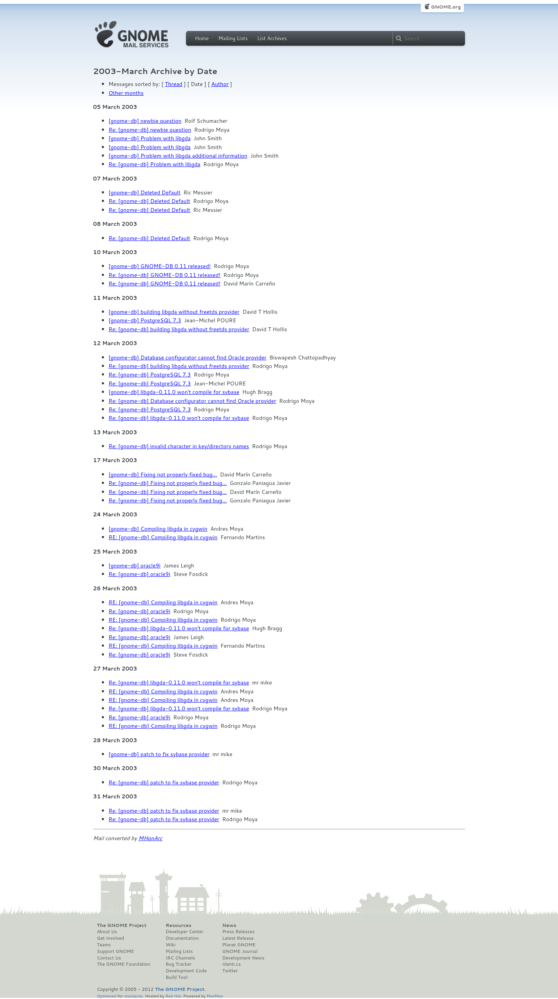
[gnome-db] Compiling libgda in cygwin (157, 529)
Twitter (230, 971)
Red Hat (173, 996)
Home (202, 38)
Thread (174, 84)
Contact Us (109, 958)
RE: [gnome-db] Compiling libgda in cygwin (162, 537)
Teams (104, 945)
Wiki (171, 945)
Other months (125, 93)
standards (133, 996)
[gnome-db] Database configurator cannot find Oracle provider (187, 357)
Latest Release (237, 938)
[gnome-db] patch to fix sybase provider (159, 754)
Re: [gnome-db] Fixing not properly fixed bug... (167, 483)
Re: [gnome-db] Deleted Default (149, 201)
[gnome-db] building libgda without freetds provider (173, 312)
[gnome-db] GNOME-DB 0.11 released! (159, 266)
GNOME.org (446, 6)
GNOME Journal (240, 951)
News (229, 925)
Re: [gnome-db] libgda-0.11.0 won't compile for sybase (178, 418)
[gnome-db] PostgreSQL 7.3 (144, 320)
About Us (107, 932)
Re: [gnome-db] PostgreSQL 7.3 (149, 374)
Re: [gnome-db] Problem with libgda (154, 164)
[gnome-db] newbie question (144, 121)
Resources (178, 925)
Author (220, 84)
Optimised (106, 996)
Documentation (182, 938)
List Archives (272, 38)
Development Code (186, 971)
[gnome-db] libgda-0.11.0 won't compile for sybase (173, 392)
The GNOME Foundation (123, 964)
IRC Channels (180, 958)
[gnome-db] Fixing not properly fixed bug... (162, 474)
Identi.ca (231, 964)
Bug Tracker (179, 964)
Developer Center (184, 932)
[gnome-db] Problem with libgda (149, 138)
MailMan (215, 996)
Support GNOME (115, 951)
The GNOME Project (121, 925)
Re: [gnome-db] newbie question (149, 130)
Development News (243, 958)
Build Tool (177, 977)
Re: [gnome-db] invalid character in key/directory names (178, 446)
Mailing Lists (233, 38)
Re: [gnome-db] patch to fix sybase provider (163, 782)
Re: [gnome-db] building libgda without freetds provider (178, 329)
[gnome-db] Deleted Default (144, 192)
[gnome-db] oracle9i (134, 565)
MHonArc (150, 838)
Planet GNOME (238, 945)
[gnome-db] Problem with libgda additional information (177, 156)
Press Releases (238, 932)
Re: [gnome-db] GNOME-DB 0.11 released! (164, 275)
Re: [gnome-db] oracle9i (139, 574)
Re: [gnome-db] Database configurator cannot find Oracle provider (192, 401)
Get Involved (110, 938)
